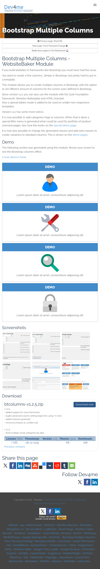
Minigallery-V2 (15, 529)
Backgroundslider (45, 541)
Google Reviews (70, 549)
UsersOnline (82, 557)
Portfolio (87, 553)
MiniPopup (90, 533)
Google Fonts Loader (46, 549)
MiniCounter (16, 561)
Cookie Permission (84, 541)
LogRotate (50, 529)
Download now (85, 404)
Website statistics (42, 503)
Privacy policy (60, 503)
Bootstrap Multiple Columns (78, 537)
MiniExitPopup (11, 537)
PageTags (51, 557)
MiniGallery (31, 561)
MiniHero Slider (23, 549)
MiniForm (49, 525)
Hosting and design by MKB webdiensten (65, 499)
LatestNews (66, 557)
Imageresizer (85, 545)
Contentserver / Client (62, 545)
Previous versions (14, 446)
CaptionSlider (38, 553)
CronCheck (64, 541)
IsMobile (23, 553)
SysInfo (77, 533)
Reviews (66, 533)
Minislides (86, 525)
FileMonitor (37, 557)
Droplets (11, 553)
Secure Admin (33, 529)
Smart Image (65, 529)
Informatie (88, 549)
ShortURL (50, 41)
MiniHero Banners (67, 525)
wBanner (56, 561)
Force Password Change (50, 46)
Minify (8, 549)
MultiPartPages (72, 553)
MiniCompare (34, 525)
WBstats (13, 525)
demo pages (80, 134)
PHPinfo (45, 561)
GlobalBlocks (21, 545)
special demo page (65, 125)
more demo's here (14, 157)
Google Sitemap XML (34, 537)
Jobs (8, 545)
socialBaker (34, 533)
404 (22, 525)
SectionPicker (39, 545)
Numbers (19, 533)
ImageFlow (54, 553)
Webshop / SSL (18, 557)
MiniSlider (69, 561)
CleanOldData (51, 533)
